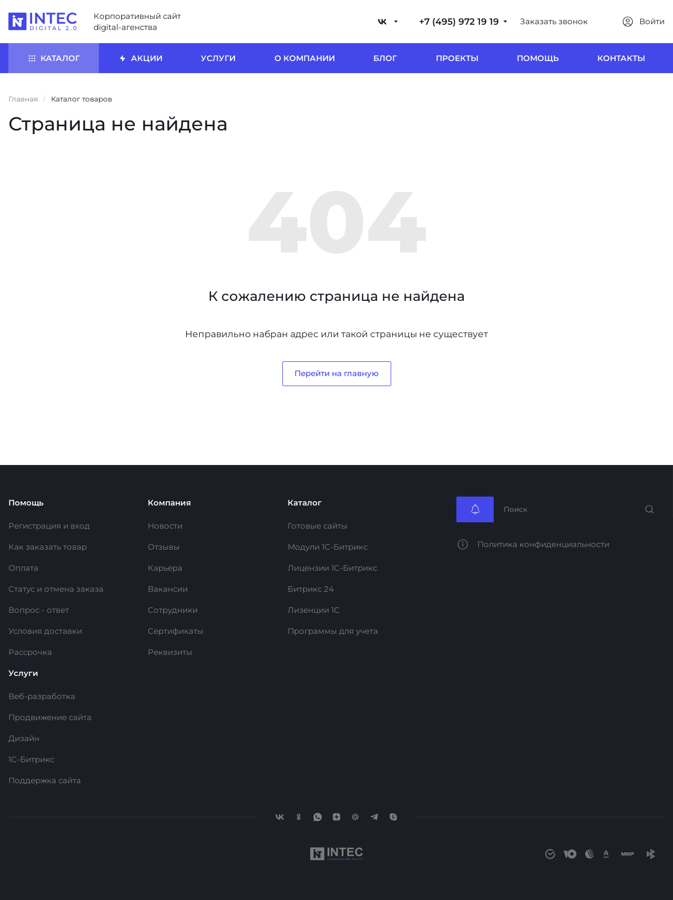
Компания (169, 503)
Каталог (305, 503)
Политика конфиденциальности (543, 544)
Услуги (23, 673)
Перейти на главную (336, 373)
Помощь (26, 503)
